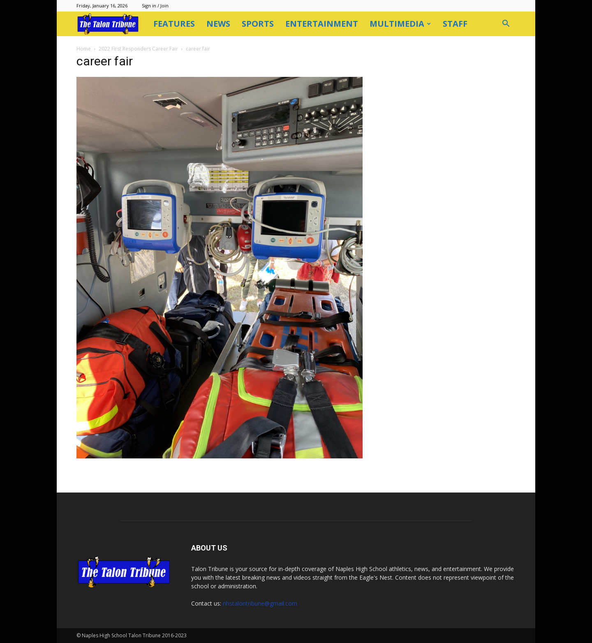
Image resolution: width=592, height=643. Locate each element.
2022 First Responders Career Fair (138, 48)
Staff (455, 23)
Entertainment (321, 23)
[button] (506, 24)
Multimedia (400, 23)
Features (174, 23)
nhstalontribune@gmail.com (260, 603)
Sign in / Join (155, 5)
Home (83, 48)
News (218, 23)
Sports (258, 23)
